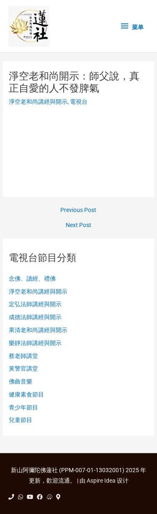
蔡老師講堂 (23, 356)
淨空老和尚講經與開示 (38, 101)
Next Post (78, 225)
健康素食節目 (26, 394)
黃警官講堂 (23, 368)
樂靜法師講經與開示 (35, 343)
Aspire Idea (101, 480)
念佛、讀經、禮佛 (32, 278)
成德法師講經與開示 (35, 317)
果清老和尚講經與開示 (38, 330)
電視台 (79, 101)
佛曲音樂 (20, 381)
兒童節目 (20, 420)
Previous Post (78, 210)
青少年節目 (23, 407)
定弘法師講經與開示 (35, 304)
